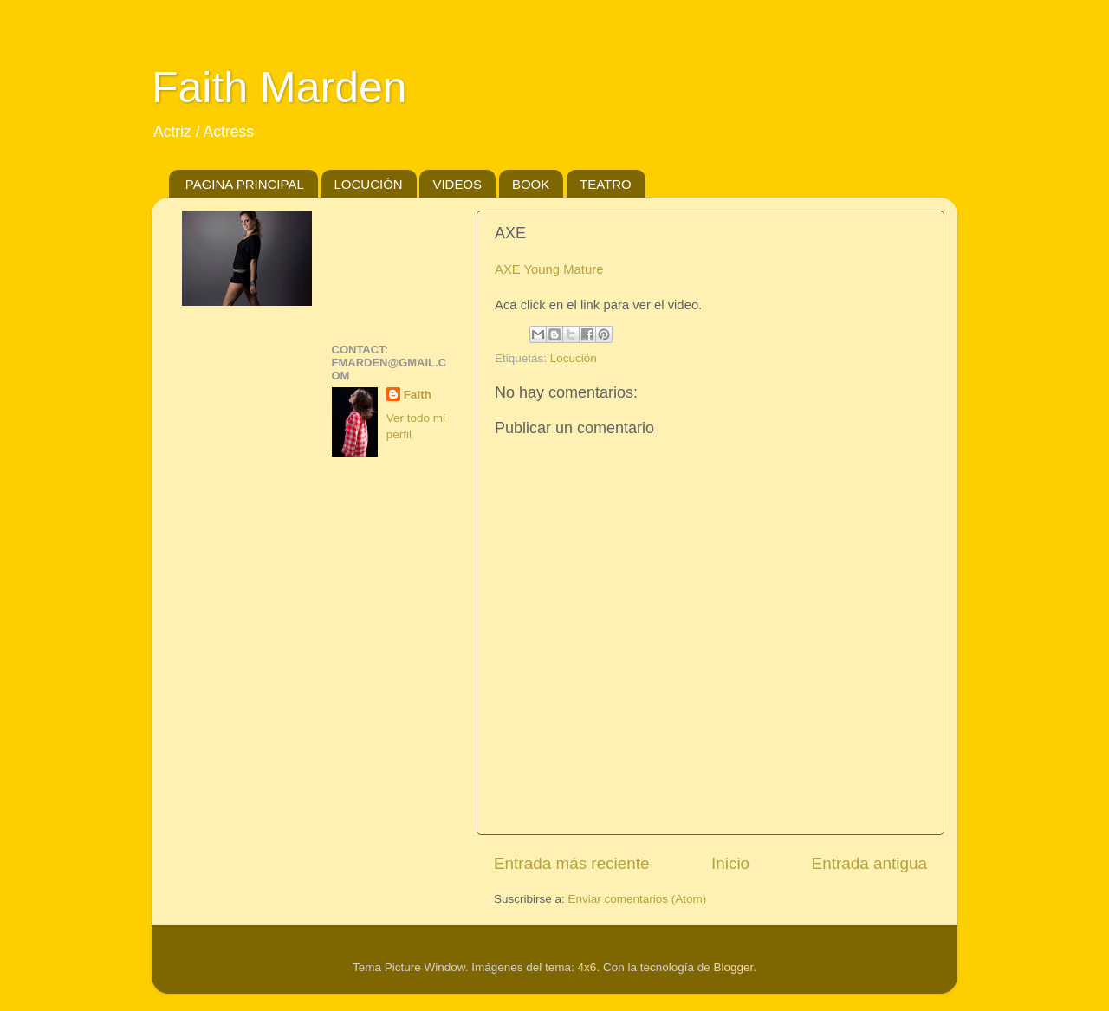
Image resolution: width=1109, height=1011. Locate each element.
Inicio (730, 863)
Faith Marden (279, 87)
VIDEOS (457, 184)
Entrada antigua (869, 863)
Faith (417, 394)
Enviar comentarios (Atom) (637, 898)
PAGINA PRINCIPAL (244, 184)
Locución (573, 358)
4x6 (587, 967)
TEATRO (606, 184)
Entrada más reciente (572, 863)
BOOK (530, 184)
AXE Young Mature (549, 269)
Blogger (733, 967)
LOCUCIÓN (368, 184)
